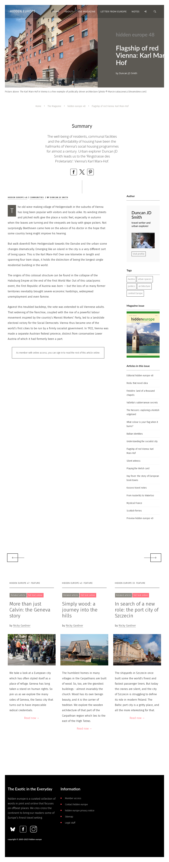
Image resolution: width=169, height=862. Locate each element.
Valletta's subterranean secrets (142, 402)
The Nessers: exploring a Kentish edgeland (143, 412)
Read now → (31, 718)
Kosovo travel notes (137, 487)
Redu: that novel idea (137, 383)
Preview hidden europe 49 (140, 518)
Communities (37, 197)
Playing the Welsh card (138, 468)
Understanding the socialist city (142, 441)
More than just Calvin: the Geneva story (29, 610)
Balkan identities (135, 433)
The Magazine (54, 106)
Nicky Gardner (21, 625)
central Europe (135, 293)
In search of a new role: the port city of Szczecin (136, 610)
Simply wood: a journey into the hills (80, 610)
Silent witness (133, 460)
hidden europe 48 (76, 106)
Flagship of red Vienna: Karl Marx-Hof (140, 451)
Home (38, 106)
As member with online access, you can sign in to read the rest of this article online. (58, 352)
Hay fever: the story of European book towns (143, 478)
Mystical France (134, 503)
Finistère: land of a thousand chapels (141, 392)
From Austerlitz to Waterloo (140, 495)
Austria (131, 279)
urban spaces (145, 279)
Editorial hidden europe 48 (140, 375)
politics (131, 286)
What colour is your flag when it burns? (142, 424)
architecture (144, 286)
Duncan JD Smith (59, 197)
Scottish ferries (134, 510)
